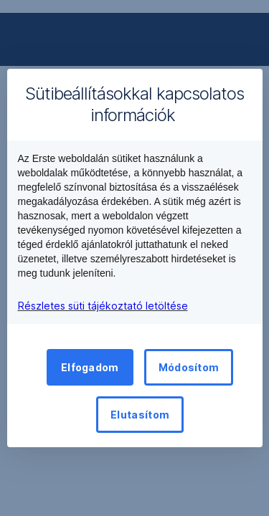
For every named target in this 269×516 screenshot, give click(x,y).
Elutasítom (139, 414)
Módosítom (189, 367)
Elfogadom (90, 367)
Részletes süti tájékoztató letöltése (103, 306)
